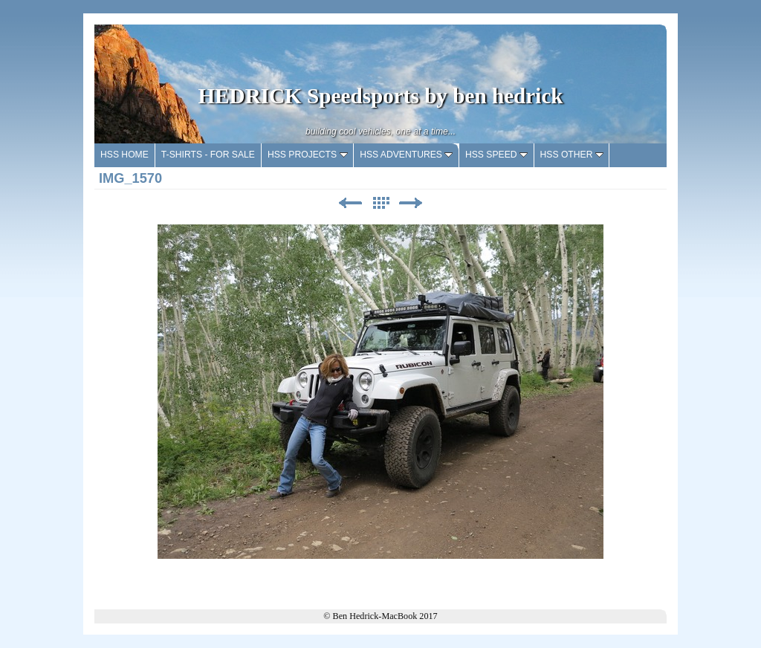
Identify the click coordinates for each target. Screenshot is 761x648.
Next (411, 203)
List (380, 203)
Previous (350, 203)
